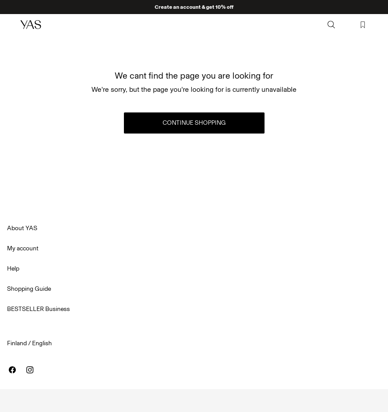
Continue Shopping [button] (194, 122)
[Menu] (11, 24)
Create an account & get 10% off (194, 7)
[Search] (331, 24)
